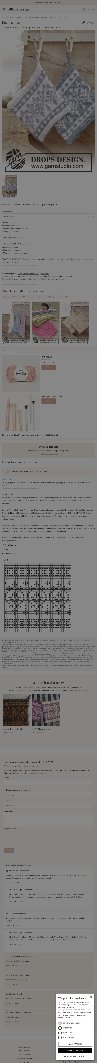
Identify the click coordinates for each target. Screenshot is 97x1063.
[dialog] (75, 1027)
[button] (75, 1056)
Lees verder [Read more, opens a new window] (68, 1017)
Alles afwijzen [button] (75, 1044)
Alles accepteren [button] (75, 1050)
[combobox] (91, 996)
